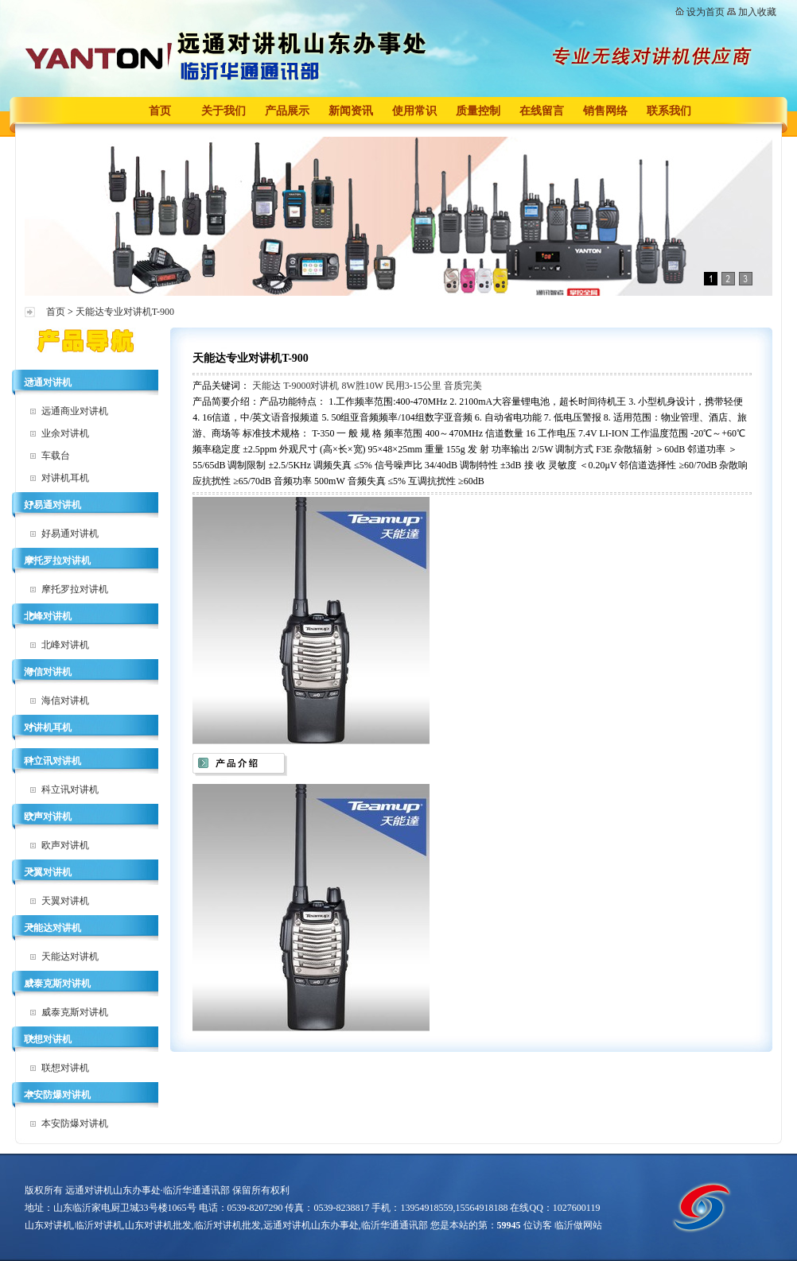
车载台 (55, 455)
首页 (160, 111)
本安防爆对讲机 (57, 1094)
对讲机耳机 (65, 477)
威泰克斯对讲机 (57, 983)
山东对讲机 (48, 1225)
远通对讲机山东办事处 (311, 1225)
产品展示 (287, 111)
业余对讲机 (65, 433)
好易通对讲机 (52, 504)
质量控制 (478, 111)
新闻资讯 (351, 111)
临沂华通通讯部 (394, 1225)
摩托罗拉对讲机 (57, 560)
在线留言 (541, 111)
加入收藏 (757, 11)
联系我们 (669, 111)
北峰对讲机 (48, 616)
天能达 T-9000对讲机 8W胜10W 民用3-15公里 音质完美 (367, 385)
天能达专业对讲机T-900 (125, 311)
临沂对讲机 (98, 1225)
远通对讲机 (48, 382)
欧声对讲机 (48, 816)
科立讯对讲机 (52, 760)
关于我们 (223, 111)
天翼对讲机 (48, 872)
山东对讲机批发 (158, 1225)
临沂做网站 (578, 1225)
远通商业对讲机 (74, 411)
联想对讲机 (48, 1039)
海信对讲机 (48, 671)
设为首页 (705, 11)
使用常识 (414, 111)
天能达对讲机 (52, 927)
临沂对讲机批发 (227, 1225)
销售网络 (605, 111)
